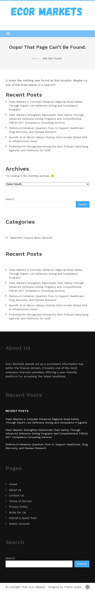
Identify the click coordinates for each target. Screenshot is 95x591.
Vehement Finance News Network (31, 237)
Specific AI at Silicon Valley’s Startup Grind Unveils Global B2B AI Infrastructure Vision (48, 139)
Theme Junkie (72, 586)
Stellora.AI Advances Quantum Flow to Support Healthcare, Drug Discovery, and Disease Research (46, 130)
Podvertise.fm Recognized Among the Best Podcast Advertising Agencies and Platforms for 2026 (48, 148)
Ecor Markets (37, 586)
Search (10, 199)
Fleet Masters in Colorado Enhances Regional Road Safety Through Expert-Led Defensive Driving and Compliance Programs (45, 105)
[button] (47, 33)
